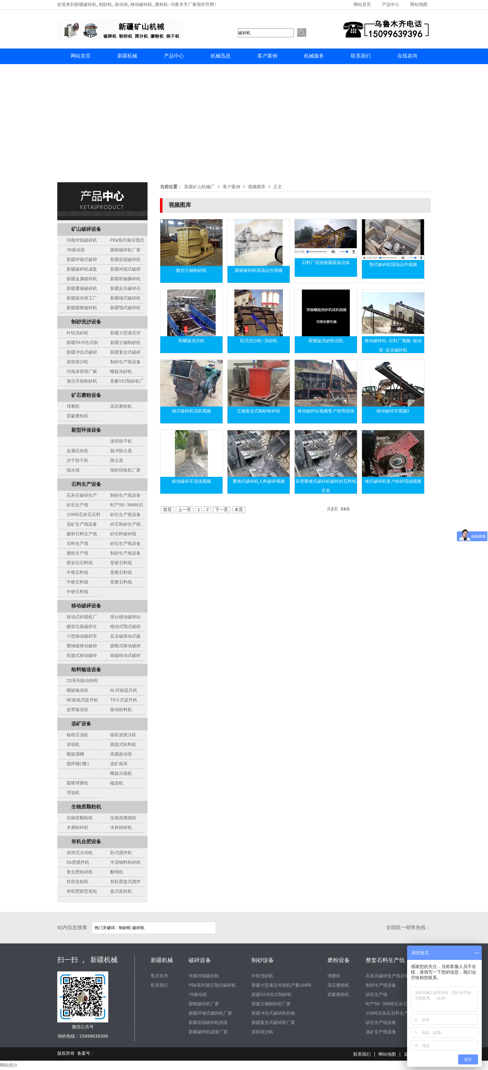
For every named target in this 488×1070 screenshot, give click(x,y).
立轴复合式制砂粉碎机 (258, 411)
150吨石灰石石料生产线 (389, 1013)
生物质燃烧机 (123, 818)
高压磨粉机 (121, 406)
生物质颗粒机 (86, 807)
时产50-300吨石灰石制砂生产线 (397, 1004)
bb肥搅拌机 (78, 862)
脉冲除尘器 (121, 451)
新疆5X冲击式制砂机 (271, 994)
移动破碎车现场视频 (191, 481)
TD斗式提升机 (123, 700)
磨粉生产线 (77, 553)
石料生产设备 (86, 484)
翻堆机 (116, 872)
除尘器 (116, 460)
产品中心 (390, 4)
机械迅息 (221, 56)
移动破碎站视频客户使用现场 (326, 411)
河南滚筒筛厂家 (82, 371)
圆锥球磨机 (77, 783)
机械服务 (314, 56)
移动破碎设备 (86, 606)
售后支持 (159, 976)
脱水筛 (73, 470)
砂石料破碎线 (123, 534)
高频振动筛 (121, 754)
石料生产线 (77, 543)
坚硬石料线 (121, 563)
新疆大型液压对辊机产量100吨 (281, 985)
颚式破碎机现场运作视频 (393, 264)
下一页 (221, 509)
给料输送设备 (86, 670)
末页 (238, 509)
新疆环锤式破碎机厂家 (210, 1013)
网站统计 (8, 1065)
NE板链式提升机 (82, 700)
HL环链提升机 (123, 690)
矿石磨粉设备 (86, 395)
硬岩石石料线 (80, 563)
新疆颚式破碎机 (125, 307)
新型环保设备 (86, 430)
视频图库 (256, 186)
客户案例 (267, 56)
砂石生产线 (77, 505)
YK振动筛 (76, 250)
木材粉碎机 (121, 827)
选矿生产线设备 (82, 524)
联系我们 (361, 56)
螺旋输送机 (77, 690)
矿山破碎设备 (86, 229)
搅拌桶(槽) (78, 763)
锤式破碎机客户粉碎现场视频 (393, 481)
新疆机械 (127, 56)
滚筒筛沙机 (77, 362)
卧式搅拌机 (121, 852)
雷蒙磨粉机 (77, 416)
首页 (167, 509)
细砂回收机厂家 (125, 470)
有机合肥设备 (86, 842)
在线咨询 (407, 56)
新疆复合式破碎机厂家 (273, 1022)
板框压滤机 (77, 735)
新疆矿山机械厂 (199, 186)
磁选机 (116, 783)
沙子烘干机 (77, 460)
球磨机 (73, 406)
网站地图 (419, 4)
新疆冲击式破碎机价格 (273, 1013)
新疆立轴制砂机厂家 (271, 1004)
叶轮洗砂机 (77, 333)
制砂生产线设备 (125, 362)
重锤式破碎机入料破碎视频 (258, 481)
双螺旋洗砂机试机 (325, 340)
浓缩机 (73, 744)
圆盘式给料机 (123, 744)
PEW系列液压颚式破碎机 (212, 985)
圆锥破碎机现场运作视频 (259, 270)
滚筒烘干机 (121, 441)
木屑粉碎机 (77, 827)
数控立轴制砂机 (191, 270)
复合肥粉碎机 (80, 872)
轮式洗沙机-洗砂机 (258, 340)
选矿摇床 (119, 763)
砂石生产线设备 (125, 514)
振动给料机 (121, 709)
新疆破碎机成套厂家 (208, 1032)
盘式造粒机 (121, 891)
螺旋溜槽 (75, 754)
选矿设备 (81, 724)
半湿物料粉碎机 (125, 862)
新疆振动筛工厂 (82, 298)
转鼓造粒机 (77, 881)
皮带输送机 (77, 709)
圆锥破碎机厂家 (125, 250)
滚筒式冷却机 (80, 852)
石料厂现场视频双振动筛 (326, 262)
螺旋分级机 (121, 773)
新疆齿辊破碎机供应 (208, 1022)
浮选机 (73, 792)
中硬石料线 (77, 572)
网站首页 (362, 4)
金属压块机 (77, 451)
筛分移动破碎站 (125, 617)
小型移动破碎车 (82, 636)
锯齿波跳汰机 (123, 735)
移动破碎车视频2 (393, 411)
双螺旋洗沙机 (191, 340)
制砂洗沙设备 (86, 322)
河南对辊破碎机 (82, 240)
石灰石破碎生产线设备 (387, 976)
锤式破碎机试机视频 (191, 411)
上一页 (184, 509)
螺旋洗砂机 (121, 371)
